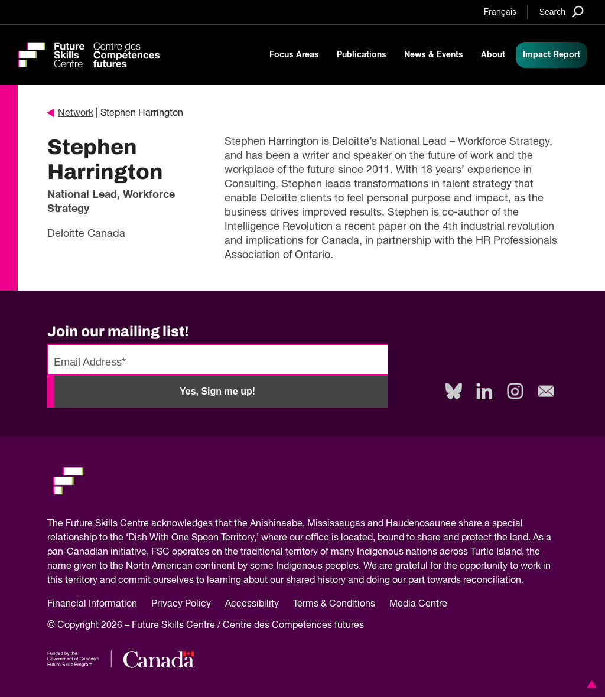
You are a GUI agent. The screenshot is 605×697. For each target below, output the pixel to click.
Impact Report (551, 55)
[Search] (561, 11)
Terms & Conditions (334, 604)
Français (500, 12)
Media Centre (418, 604)
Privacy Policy (181, 604)
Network (70, 113)
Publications (361, 55)
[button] (589, 684)
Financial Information (92, 604)
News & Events (433, 55)
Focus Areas (294, 55)
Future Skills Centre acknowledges (139, 524)
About (493, 55)
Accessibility (252, 604)
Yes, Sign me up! (217, 391)
